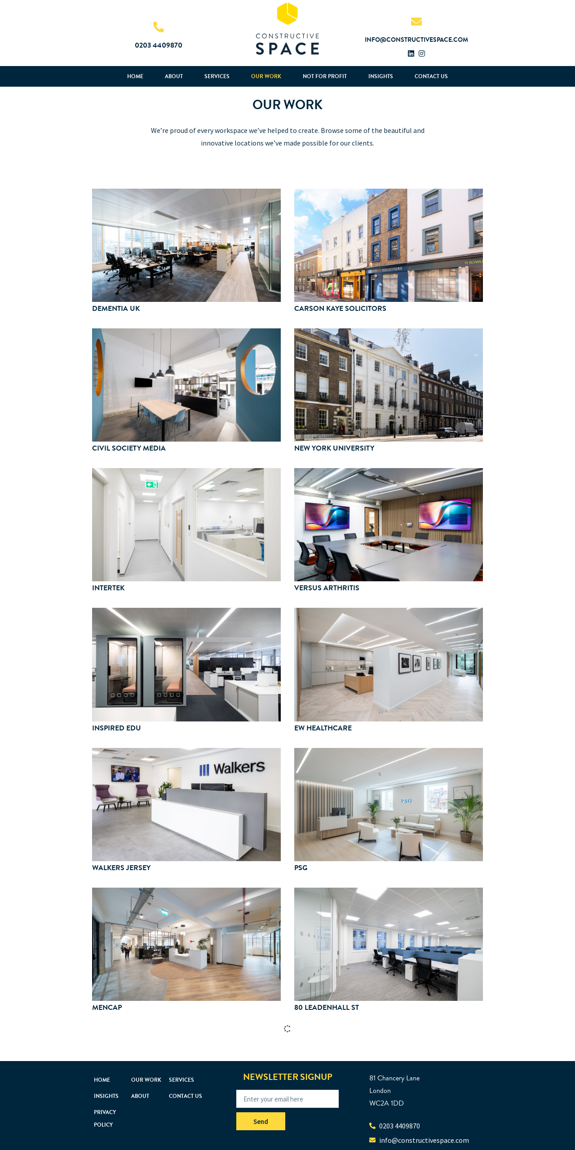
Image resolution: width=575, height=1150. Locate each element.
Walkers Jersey (121, 867)
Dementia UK (116, 308)
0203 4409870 (158, 45)
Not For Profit (325, 76)
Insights (380, 76)
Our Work (266, 76)
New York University (334, 448)
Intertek (108, 588)
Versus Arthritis (326, 588)
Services (217, 76)
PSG (300, 867)
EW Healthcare (323, 728)
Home (135, 76)
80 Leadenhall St (326, 1007)
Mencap (107, 1007)
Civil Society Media (129, 448)
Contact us (431, 76)
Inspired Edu (116, 728)
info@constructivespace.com (416, 39)
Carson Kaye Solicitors (340, 308)
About (174, 76)
